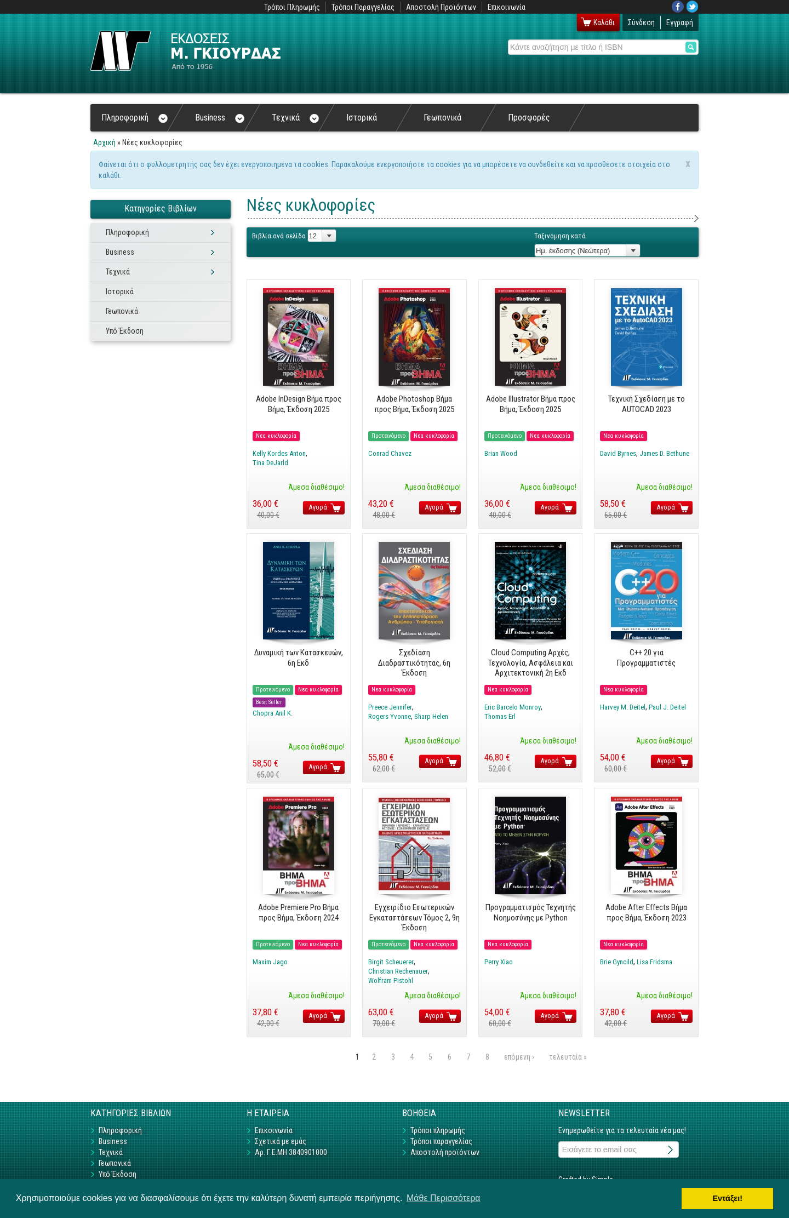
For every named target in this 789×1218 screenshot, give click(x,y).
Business (219, 117)
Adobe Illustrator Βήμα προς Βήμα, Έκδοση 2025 (530, 404)
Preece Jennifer (390, 707)
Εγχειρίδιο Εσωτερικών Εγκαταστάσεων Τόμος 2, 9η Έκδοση (414, 917)
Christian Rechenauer (398, 971)
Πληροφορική (134, 117)
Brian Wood (500, 453)
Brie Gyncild (616, 962)
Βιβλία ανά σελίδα (279, 236)
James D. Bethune (664, 453)
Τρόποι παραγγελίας (441, 1141)
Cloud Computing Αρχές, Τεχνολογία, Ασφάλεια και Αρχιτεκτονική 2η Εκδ (530, 663)
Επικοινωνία (506, 7)
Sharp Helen (431, 716)
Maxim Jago (270, 962)
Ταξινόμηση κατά (560, 236)
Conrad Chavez (389, 453)
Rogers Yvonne (389, 716)
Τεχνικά (295, 117)
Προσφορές (529, 117)
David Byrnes (618, 453)
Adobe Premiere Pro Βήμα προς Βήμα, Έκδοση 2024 (298, 912)
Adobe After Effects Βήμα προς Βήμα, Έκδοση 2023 (646, 912)
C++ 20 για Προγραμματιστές (646, 657)
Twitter (693, 7)
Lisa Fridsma (654, 962)
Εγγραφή (679, 22)
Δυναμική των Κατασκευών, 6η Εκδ (298, 657)
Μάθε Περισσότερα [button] (444, 1198)
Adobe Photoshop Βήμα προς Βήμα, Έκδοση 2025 (414, 404)
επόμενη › (519, 1057)
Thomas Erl (500, 716)
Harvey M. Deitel (622, 707)
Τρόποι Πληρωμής (292, 7)
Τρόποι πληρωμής (437, 1130)
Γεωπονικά (442, 117)
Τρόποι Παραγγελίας (363, 7)
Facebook (678, 7)
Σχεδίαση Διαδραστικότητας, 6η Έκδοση (414, 663)
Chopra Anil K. (273, 713)
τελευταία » (568, 1057)
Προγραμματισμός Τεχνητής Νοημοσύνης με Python (530, 912)
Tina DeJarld (270, 463)
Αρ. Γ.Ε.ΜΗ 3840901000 (291, 1152)
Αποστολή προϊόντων (444, 1152)
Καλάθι (604, 22)
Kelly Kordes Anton (279, 453)
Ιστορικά (361, 117)
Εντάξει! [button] (727, 1198)
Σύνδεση (641, 22)
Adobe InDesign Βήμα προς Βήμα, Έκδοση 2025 (298, 404)
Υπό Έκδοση (125, 331)
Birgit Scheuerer (391, 962)
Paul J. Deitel (667, 707)
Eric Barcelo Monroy (512, 707)
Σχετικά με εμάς (280, 1141)
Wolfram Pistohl (390, 980)
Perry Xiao (498, 962)
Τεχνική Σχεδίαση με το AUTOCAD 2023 (646, 404)
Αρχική (104, 142)
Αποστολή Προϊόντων (441, 7)
